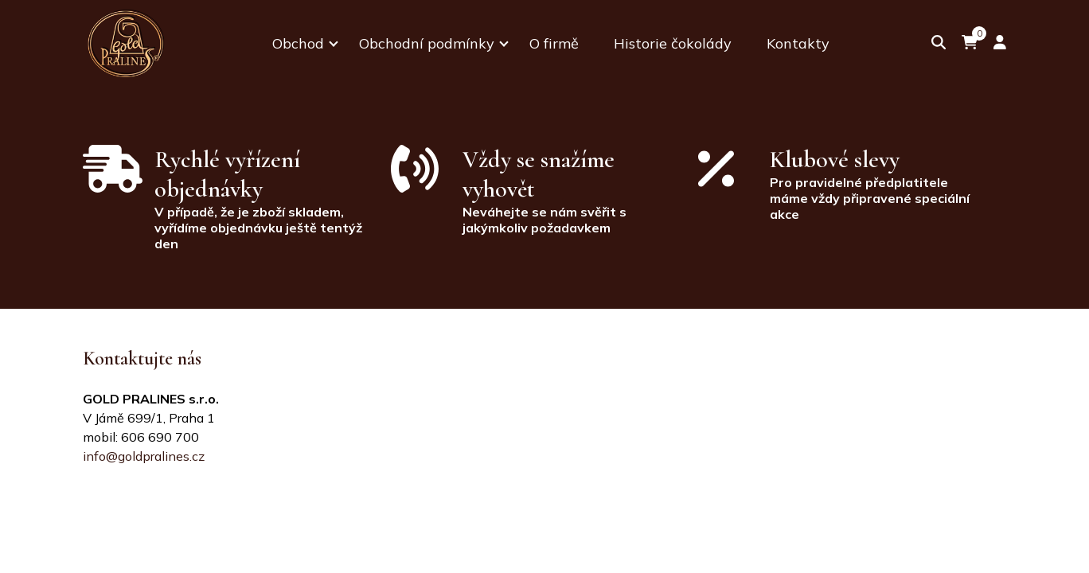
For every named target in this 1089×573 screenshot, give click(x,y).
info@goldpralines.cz (144, 456)
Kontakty (798, 43)
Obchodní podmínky (426, 43)
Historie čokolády (673, 43)
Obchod (298, 43)
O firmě (554, 43)
